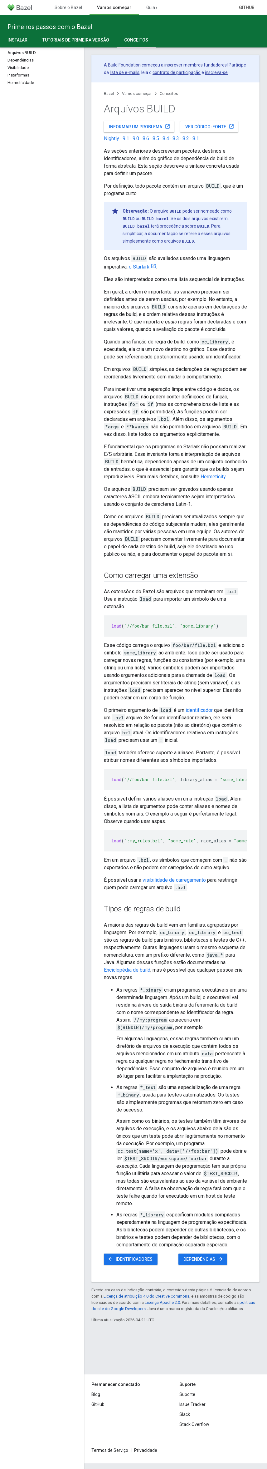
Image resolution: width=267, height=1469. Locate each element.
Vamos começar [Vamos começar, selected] (114, 7)
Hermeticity (213, 477)
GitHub (247, 7)
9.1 (126, 138)
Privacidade (145, 1450)
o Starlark (139, 267)
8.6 (146, 138)
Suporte (187, 1394)
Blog (95, 1394)
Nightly (111, 138)
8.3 (175, 138)
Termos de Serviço (109, 1450)
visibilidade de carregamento (174, 880)
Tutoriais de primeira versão (75, 39)
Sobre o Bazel (68, 7)
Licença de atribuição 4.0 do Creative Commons (146, 1296)
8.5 (156, 138)
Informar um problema (139, 126)
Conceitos (169, 93)
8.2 (185, 138)
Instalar (17, 39)
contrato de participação (177, 72)
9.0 (136, 138)
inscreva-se (216, 72)
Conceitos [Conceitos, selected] (136, 39)
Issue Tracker (192, 1404)
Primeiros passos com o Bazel (49, 27)
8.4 (166, 138)
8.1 (195, 138)
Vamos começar (137, 93)
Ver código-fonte (209, 126)
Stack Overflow (194, 1424)
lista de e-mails (124, 72)
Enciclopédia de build (127, 970)
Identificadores (130, 1259)
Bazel (109, 93)
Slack (184, 1414)
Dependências (203, 1259)
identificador (199, 710)
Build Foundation (124, 64)
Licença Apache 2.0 (162, 1302)
